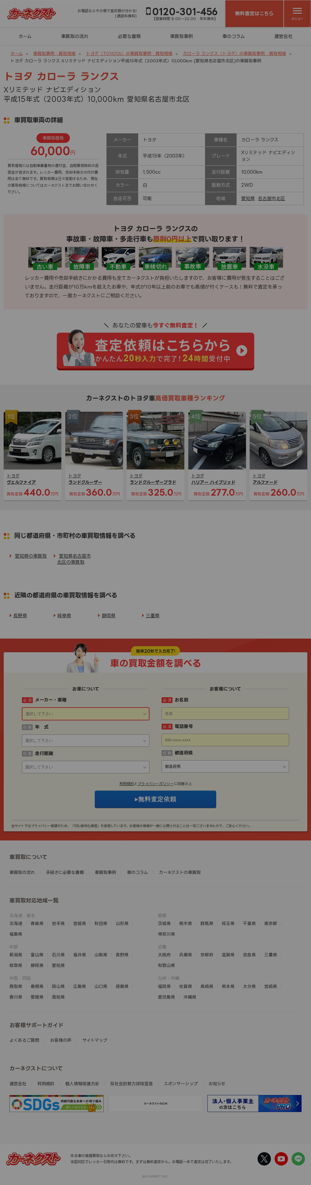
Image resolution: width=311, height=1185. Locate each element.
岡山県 (58, 986)
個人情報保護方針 (82, 1083)
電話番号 (184, 726)
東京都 (270, 923)
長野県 (20, 615)
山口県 (100, 986)
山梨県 (100, 954)
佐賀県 (185, 986)
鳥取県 (15, 986)
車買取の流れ (74, 36)
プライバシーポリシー (156, 784)
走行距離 (44, 753)
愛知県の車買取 (31, 556)
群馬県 (206, 923)
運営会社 (283, 36)
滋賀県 (228, 954)
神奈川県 (166, 934)
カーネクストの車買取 (180, 872)
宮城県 (79, 923)
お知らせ (217, 1083)
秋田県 (100, 923)
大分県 (249, 986)
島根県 (37, 986)
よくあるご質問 (24, 1040)
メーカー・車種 (51, 699)
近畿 (162, 946)
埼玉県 (228, 923)
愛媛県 (37, 997)
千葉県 (249, 923)
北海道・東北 (22, 915)
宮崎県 (270, 986)
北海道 (15, 923)
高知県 (58, 997)
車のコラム (233, 36)
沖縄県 (189, 997)
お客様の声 (60, 1040)
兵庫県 (185, 954)
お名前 (181, 699)
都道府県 (184, 752)
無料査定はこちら (254, 13)
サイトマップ (94, 1040)
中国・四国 (20, 978)
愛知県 (248, 198)
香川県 (15, 997)
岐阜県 (64, 615)
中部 (13, 946)
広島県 (79, 986)
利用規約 (126, 784)
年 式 (42, 726)
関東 (162, 915)
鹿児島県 (166, 997)
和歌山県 (166, 965)
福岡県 (164, 986)
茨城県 (164, 923)
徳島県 (122, 986)
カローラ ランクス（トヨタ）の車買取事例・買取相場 (234, 53)
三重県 (152, 615)
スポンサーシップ (181, 1083)
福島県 (15, 934)
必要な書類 (129, 36)
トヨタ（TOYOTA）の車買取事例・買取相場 (129, 53)
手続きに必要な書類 (65, 872)
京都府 (206, 954)
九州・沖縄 (168, 978)
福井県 (79, 954)
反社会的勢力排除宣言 (131, 1083)
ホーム (25, 36)
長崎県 (206, 986)
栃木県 (185, 923)
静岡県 (108, 615)
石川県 (58, 954)
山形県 (122, 923)
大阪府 (164, 954)
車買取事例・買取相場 (54, 53)
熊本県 (228, 986)
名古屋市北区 (271, 198)
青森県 (37, 923)
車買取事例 (181, 36)
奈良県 (249, 954)
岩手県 (58, 923)
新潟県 (15, 954)
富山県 (37, 954)
